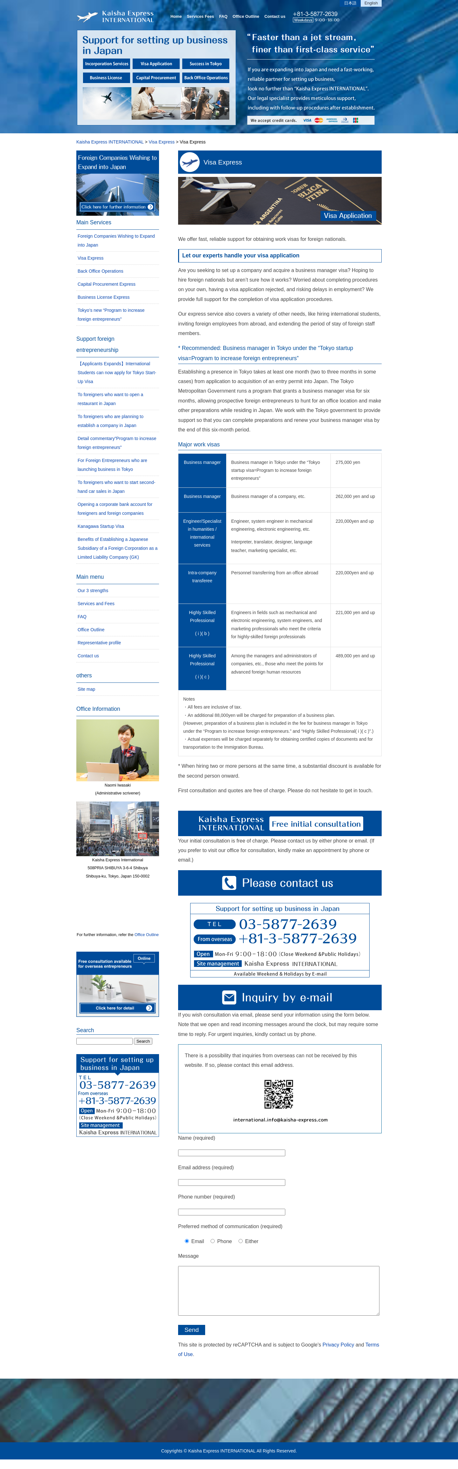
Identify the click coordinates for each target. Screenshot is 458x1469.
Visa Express (223, 162)
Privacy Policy (338, 1354)
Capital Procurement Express (106, 284)
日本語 (350, 3)
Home (176, 16)
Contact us (274, 16)
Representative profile (99, 642)
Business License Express (103, 297)
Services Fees (200, 16)
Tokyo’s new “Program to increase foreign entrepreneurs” (111, 315)
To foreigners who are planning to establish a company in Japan (110, 421)
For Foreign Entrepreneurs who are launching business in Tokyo (112, 465)
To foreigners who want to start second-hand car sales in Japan (116, 487)
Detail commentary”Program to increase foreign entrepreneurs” (117, 443)
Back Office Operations (100, 271)
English (371, 3)
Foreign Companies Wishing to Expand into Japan (116, 241)
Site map (86, 689)
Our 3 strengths (93, 590)
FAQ (223, 16)
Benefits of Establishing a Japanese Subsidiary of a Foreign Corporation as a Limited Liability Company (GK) (117, 548)
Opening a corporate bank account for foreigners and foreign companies (115, 509)
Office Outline (245, 16)
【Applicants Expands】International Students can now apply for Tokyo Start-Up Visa (117, 372)
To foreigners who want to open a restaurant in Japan (110, 399)
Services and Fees (96, 603)
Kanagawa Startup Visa (101, 526)
